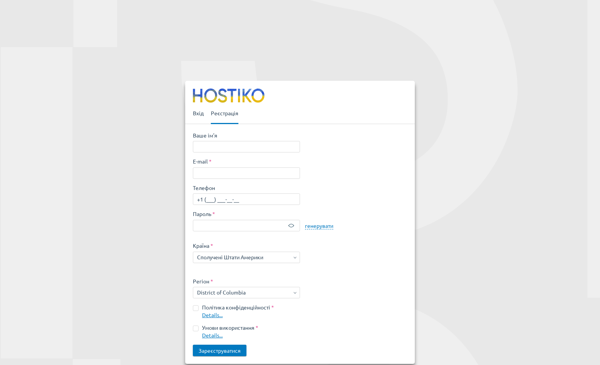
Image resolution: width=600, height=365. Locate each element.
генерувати (319, 225)
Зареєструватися (220, 350)
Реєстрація (224, 113)
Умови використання (228, 327)
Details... (212, 314)
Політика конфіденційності (236, 307)
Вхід (198, 113)
